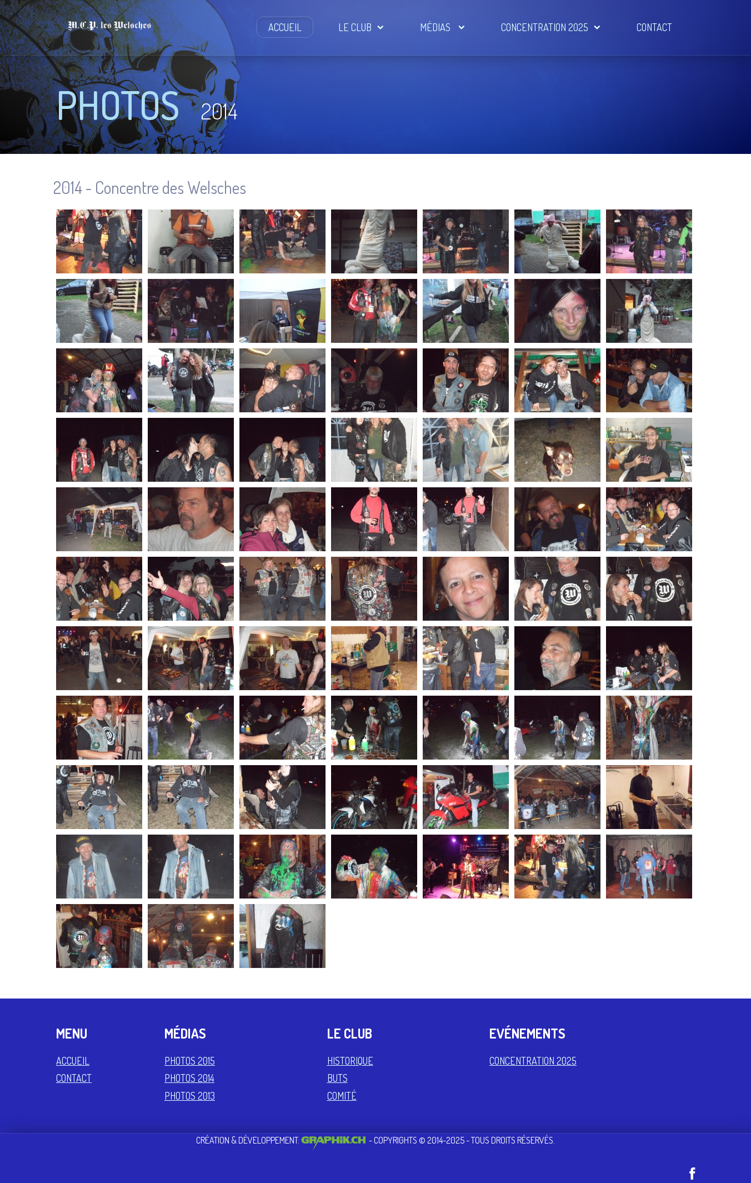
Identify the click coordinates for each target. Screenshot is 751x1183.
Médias (442, 27)
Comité (342, 1096)
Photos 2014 (189, 1078)
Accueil (285, 27)
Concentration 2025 (550, 27)
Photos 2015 (189, 1061)
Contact (654, 27)
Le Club (360, 27)
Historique (350, 1061)
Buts (337, 1078)
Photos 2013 (189, 1096)
